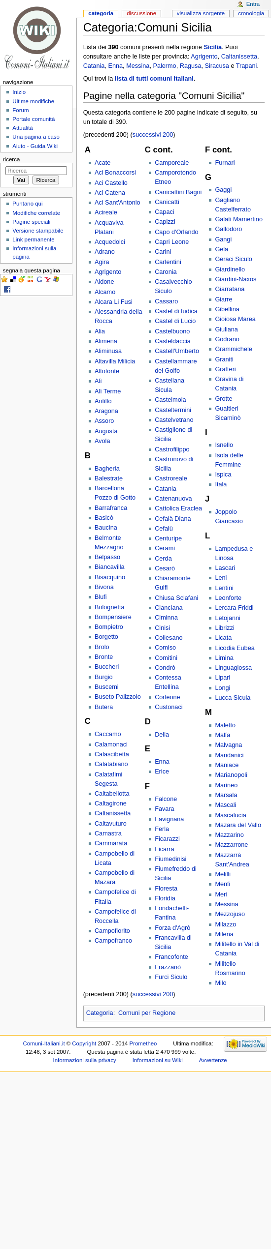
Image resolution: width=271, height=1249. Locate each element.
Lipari (222, 677)
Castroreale (171, 478)
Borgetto (106, 636)
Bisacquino (110, 577)
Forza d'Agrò (172, 927)
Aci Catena (110, 192)
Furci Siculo (171, 977)
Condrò (165, 667)
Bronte (104, 657)
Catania (94, 65)
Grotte (223, 398)
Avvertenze (213, 1060)
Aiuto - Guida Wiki (35, 146)
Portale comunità (33, 119)
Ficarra (164, 849)
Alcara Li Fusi (114, 301)
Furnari (225, 162)
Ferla (162, 829)
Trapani (246, 65)
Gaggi (223, 189)
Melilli (223, 874)
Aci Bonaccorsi (115, 172)
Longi (222, 687)
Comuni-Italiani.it (44, 1043)
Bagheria (107, 468)
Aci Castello (111, 182)
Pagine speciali (31, 222)
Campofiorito (112, 930)
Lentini (224, 588)
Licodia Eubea (234, 648)
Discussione (141, 13)
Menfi (222, 884)
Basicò (104, 517)
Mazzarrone (231, 844)
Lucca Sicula (232, 697)
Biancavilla (110, 567)
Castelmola (170, 399)
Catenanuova (173, 498)
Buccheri (107, 666)
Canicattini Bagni (178, 192)
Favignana (169, 819)
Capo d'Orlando (176, 232)
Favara (164, 808)
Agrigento (204, 56)
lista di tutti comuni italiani (154, 78)
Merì (221, 894)
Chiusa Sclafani (176, 598)
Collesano (168, 637)
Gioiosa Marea (235, 319)
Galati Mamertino (239, 219)
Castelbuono (172, 331)
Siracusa (217, 65)
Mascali (225, 805)
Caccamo (108, 734)
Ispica (223, 474)
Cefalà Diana (173, 518)
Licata (223, 637)
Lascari (225, 568)
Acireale (106, 212)
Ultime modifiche (33, 101)
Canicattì (167, 202)
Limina (224, 657)
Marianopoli (231, 775)
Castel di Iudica (176, 311)
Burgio (104, 677)
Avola (102, 441)
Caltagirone (111, 803)
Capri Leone (172, 241)
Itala (221, 484)
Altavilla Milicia (115, 361)
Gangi (223, 239)
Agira (102, 262)
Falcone (166, 799)
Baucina (106, 527)
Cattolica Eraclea (178, 508)
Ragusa (191, 65)
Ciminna (166, 617)
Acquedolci (110, 241)
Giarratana (229, 289)
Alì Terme (108, 391)
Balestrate (109, 478)
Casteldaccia (173, 341)
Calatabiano (111, 764)
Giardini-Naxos (235, 279)
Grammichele (233, 349)
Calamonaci (111, 744)
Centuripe (168, 538)
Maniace (226, 765)
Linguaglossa (233, 667)
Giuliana (226, 329)
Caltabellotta (112, 793)
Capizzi (165, 221)
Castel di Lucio (175, 321)
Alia (100, 331)
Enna (115, 65)
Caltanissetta (239, 56)
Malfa (222, 735)
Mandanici (229, 755)
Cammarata (111, 843)
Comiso (165, 647)
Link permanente (33, 239)
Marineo (226, 785)
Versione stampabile (37, 231)
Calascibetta (112, 754)
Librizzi (224, 627)
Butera (104, 707)
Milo (220, 983)
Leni (221, 577)
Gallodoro (228, 229)
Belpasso (107, 557)
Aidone (104, 281)
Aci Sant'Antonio (117, 202)
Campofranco (113, 940)
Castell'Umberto (177, 351)
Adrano (105, 251)
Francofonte (171, 956)
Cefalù (164, 528)
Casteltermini (173, 410)
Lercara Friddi (234, 607)
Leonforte (228, 598)
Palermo (164, 65)
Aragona (106, 411)
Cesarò (165, 568)
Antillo (103, 401)
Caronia (165, 271)
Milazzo (225, 924)
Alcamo (105, 292)
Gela (221, 249)
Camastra (108, 833)
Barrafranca (111, 508)
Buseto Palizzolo (118, 696)
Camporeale (172, 162)
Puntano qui (27, 204)
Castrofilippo (172, 449)
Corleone (167, 697)
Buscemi (107, 687)
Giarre (223, 299)
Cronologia (251, 13)
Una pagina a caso (36, 137)
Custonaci (168, 707)
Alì (98, 381)
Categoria (99, 1013)
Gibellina (227, 309)
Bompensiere (113, 617)
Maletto (225, 725)
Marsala (226, 795)
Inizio (19, 92)
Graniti (224, 359)
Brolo (102, 647)
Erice (162, 771)
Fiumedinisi (170, 859)
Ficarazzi (167, 838)
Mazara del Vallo (238, 825)
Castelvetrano (174, 419)
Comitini (166, 657)
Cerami (165, 548)
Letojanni (227, 618)
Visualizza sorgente (201, 13)
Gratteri (225, 369)
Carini (163, 251)
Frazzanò (168, 967)
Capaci (164, 211)
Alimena (106, 341)
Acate (102, 162)
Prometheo (143, 1043)
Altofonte (107, 371)
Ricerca (11, 159)
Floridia (165, 898)
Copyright (84, 1043)
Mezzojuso (230, 914)
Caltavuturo (111, 823)
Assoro (104, 420)
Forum (20, 110)
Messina (137, 65)
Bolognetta (110, 607)
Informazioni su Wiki (158, 1060)
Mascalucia (230, 815)
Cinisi (162, 627)
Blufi (101, 597)
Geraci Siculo (233, 259)
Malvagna (228, 745)
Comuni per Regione (146, 1013)
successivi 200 (153, 134)
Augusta (106, 431)
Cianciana (168, 607)
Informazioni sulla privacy (84, 1060)
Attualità (22, 128)
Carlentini (168, 262)
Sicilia (212, 47)
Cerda (163, 558)
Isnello (224, 445)
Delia (162, 734)
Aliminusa (108, 351)
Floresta (166, 888)
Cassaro (166, 301)
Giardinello (230, 269)
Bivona (104, 587)
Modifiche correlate (36, 213)
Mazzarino (229, 835)
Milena (224, 934)
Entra (253, 4)
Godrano (227, 339)
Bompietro (109, 627)
